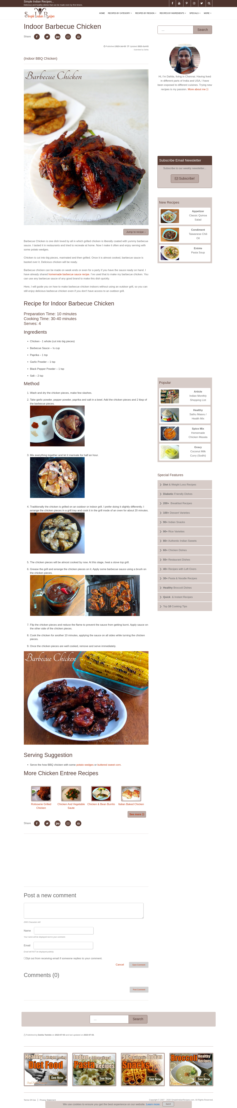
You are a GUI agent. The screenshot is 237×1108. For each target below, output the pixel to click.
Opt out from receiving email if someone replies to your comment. (64, 958)
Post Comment (139, 990)
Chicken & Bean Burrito (101, 796)
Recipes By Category (120, 15)
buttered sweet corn (109, 764)
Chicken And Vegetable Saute (71, 797)
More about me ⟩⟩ (198, 89)
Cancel (120, 964)
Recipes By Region (146, 15)
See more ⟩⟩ (136, 814)
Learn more (153, 1104)
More (208, 15)
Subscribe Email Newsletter (180, 160)
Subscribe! (185, 178)
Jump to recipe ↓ (136, 232)
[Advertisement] (86, 861)
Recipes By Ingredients (173, 15)
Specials (195, 15)
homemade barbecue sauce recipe (68, 274)
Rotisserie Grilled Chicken (41, 797)
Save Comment (138, 965)
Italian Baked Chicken (131, 796)
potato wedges (85, 764)
